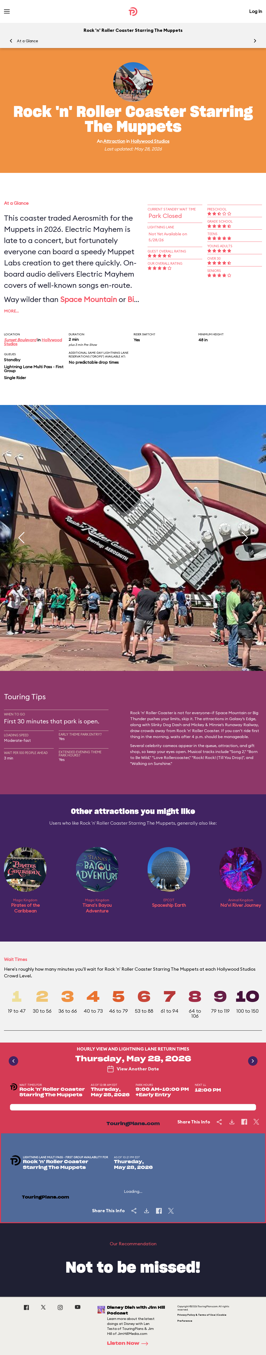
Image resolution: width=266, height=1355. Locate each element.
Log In (255, 11)
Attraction (114, 141)
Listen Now (129, 1343)
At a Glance (27, 41)
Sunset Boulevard (20, 339)
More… (11, 310)
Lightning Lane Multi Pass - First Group (33, 368)
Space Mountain (88, 299)
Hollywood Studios (150, 141)
